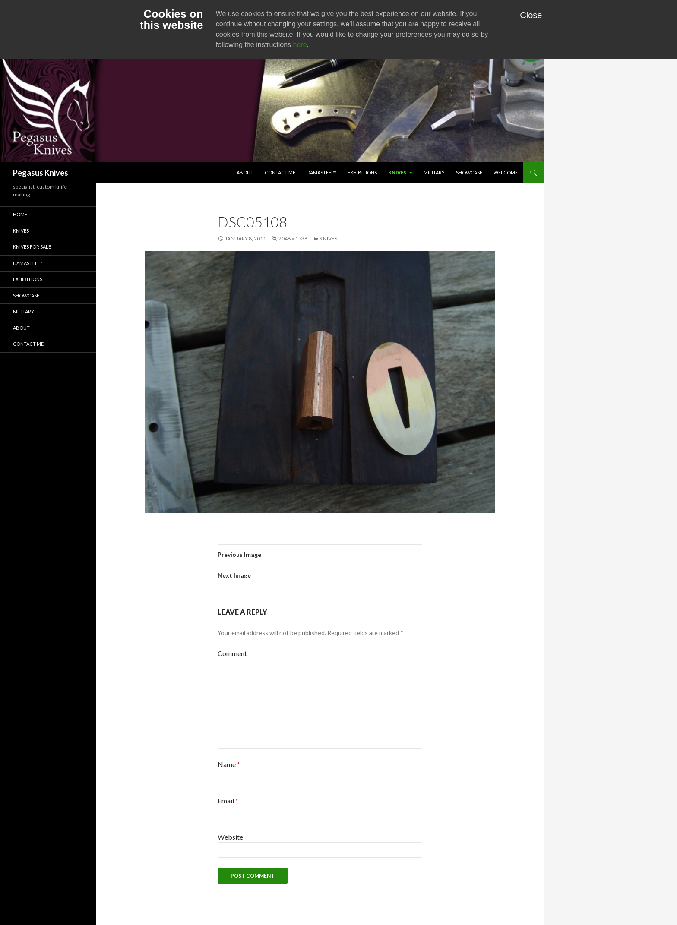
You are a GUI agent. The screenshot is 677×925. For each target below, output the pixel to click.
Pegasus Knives (40, 172)
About (245, 172)
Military (434, 172)
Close (531, 15)
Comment (232, 653)
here (300, 44)
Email (228, 800)
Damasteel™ (321, 172)
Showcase (469, 172)
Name (229, 764)
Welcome (506, 172)
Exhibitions (362, 172)
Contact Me (280, 172)
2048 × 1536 (292, 238)
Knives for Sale (32, 246)
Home (20, 214)
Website (230, 837)
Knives (397, 172)
